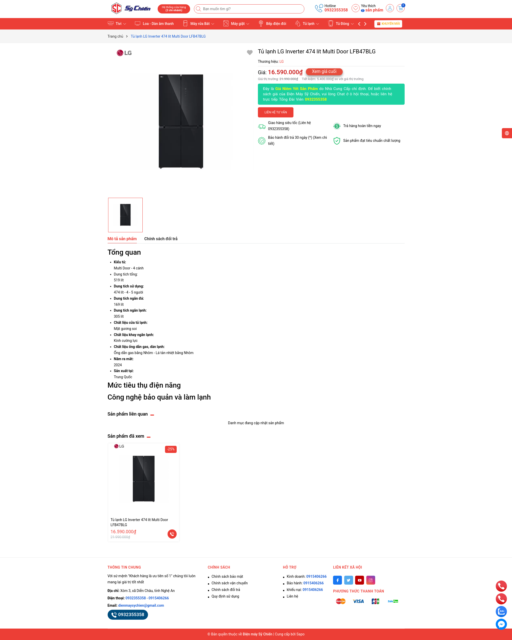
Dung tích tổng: (126, 274)
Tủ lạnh (307, 23)
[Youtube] (359, 580)
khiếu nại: (305, 590)
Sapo (300, 634)
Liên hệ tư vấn (276, 112)
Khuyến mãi (388, 23)
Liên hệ (292, 596)
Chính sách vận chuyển (230, 583)
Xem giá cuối (324, 71)
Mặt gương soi (125, 329)
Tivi (117, 23)
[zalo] (501, 611)
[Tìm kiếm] (199, 8)
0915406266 (158, 598)
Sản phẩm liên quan (128, 414)
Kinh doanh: (307, 576)
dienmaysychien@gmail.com (141, 605)
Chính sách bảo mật (227, 576)
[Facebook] (337, 580)
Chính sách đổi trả (226, 590)
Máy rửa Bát (198, 23)
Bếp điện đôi (272, 23)
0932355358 (336, 10)
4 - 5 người (134, 292)
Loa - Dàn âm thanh (154, 23)
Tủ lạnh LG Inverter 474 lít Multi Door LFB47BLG (139, 522)
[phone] (501, 586)
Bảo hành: (305, 583)
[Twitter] (348, 580)
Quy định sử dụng (225, 596)
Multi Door (122, 268)
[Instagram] (370, 580)
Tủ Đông (341, 23)
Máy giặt (236, 23)
